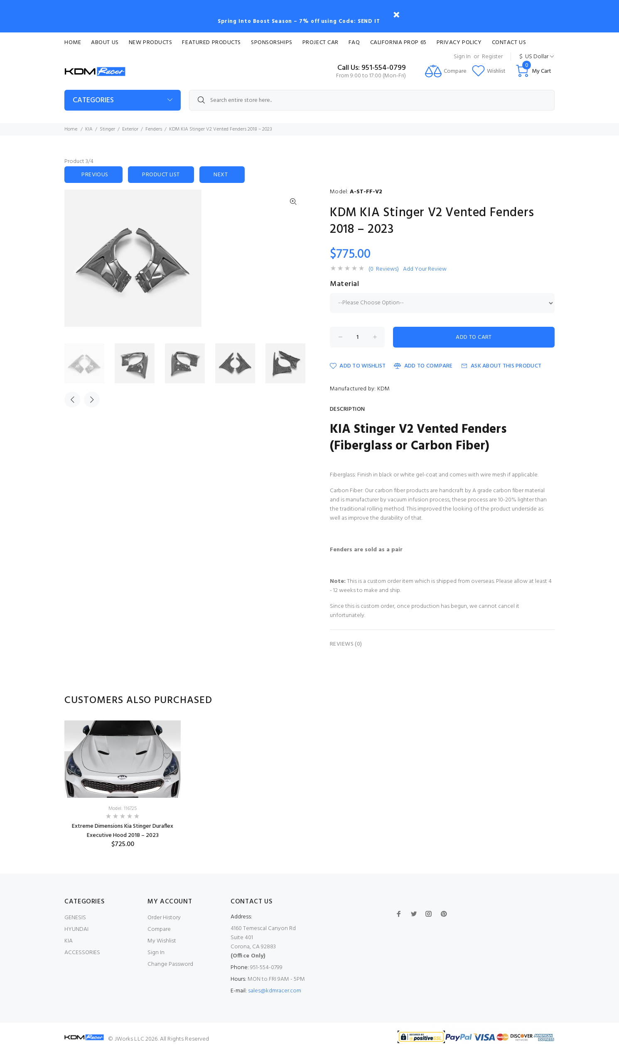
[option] (89, 363)
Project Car (320, 42)
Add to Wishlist (358, 366)
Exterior (130, 129)
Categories (93, 100)
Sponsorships (271, 42)
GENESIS (75, 918)
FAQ (354, 42)
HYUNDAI (76, 929)
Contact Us (509, 42)
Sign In (462, 57)
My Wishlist (161, 941)
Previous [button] (72, 399)
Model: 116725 (122, 808)
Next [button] (92, 399)
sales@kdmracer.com (274, 991)
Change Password (170, 964)
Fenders (153, 129)
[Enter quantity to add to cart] (357, 337)
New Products (150, 42)
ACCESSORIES (82, 952)
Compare (159, 929)
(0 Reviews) (383, 269)
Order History (164, 918)
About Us (104, 42)
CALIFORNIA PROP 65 (398, 42)
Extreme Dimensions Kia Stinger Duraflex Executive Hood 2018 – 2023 (122, 831)
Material (344, 284)
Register (492, 57)
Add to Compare (423, 366)
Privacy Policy (459, 42)
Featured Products (211, 42)
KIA (89, 129)
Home (72, 42)
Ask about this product (501, 366)
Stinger (107, 129)
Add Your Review (425, 269)
